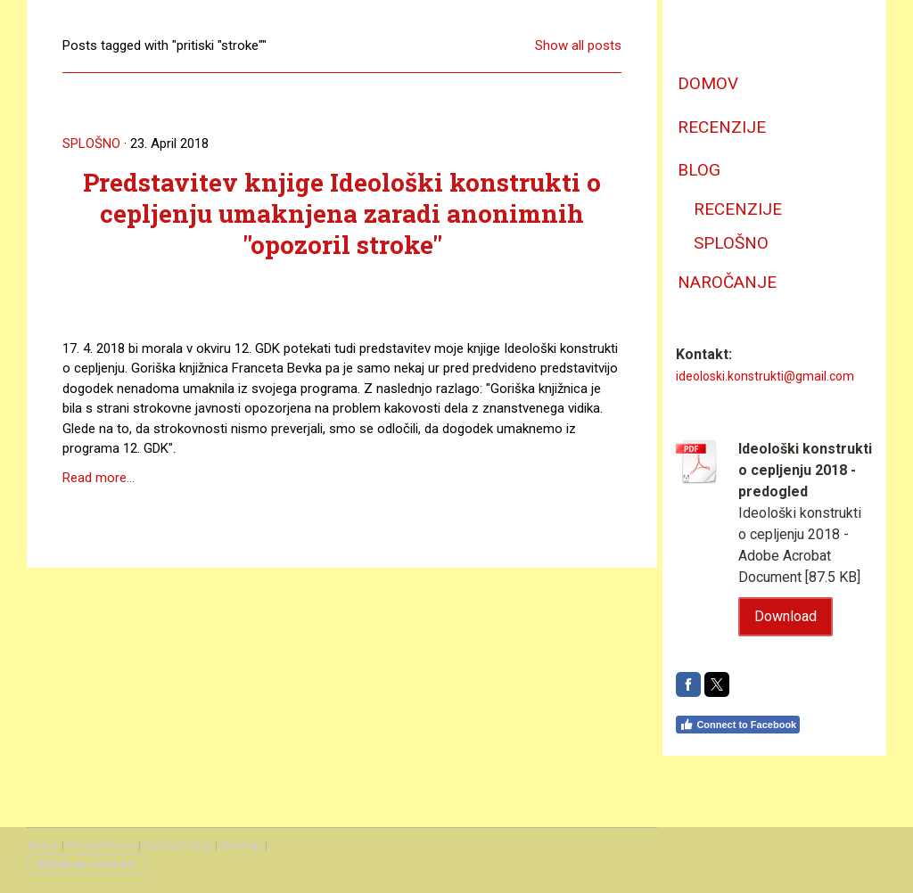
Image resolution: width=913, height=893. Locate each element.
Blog (699, 170)
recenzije (722, 127)
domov (708, 83)
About (43, 845)
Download (785, 616)
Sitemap (241, 845)
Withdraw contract (86, 864)
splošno (731, 243)
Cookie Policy (178, 845)
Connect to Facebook (737, 724)
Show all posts (578, 45)
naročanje (727, 282)
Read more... (98, 478)
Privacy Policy (101, 845)
